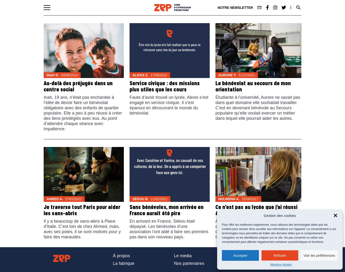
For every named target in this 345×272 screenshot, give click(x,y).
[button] (335, 215)
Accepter (240, 255)
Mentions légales (281, 264)
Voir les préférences (319, 255)
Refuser (280, 255)
